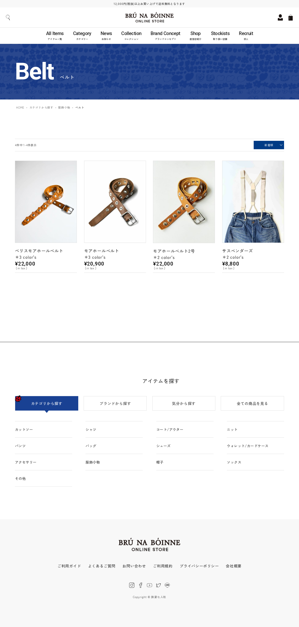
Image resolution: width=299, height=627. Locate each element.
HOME (20, 107)
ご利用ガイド (69, 566)
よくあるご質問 (102, 566)
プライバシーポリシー (199, 566)
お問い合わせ (134, 566)
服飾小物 (64, 107)
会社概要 (234, 566)
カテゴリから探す (41, 107)
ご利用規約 (163, 566)
